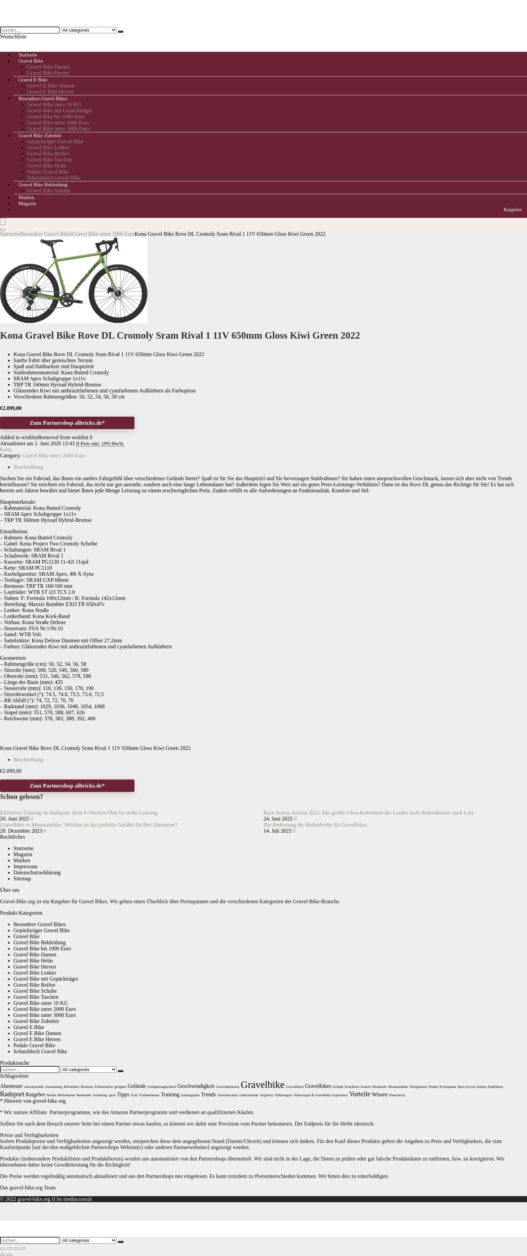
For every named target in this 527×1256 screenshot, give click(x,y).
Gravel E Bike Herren (36, 1039)
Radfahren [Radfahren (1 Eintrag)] (495, 1087)
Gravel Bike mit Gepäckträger (59, 110)
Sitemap (22, 878)
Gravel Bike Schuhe (48, 190)
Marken (21, 860)
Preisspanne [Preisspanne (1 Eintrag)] (447, 1087)
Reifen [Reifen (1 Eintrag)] (51, 1095)
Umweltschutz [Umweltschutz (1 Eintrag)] (227, 1095)
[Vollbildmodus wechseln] (9, 1249)
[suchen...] (120, 32)
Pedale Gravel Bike (48, 172)
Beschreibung (28, 759)
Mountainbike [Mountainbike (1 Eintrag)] (398, 1087)
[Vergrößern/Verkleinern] (2, 1249)
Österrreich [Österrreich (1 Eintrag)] (397, 1095)
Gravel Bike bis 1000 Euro (56, 116)
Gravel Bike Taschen (49, 159)
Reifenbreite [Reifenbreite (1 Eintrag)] (66, 1095)
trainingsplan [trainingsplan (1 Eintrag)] (190, 1095)
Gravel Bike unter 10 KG (54, 104)
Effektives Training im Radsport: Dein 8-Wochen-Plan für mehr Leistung (79, 812)
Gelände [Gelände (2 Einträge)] (137, 1086)
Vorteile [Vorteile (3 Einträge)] (359, 1094)
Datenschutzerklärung (36, 872)
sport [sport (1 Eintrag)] (112, 1095)
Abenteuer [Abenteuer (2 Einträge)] (11, 1086)
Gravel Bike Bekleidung (43, 184)
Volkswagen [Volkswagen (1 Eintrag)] (283, 1095)
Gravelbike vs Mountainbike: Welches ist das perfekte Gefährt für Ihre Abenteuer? (88, 825)
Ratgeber (513, 209)
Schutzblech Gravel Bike (40, 1051)
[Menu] (2, 221)
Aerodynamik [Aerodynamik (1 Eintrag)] (34, 1087)
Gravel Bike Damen (48, 67)
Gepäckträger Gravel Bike (55, 141)
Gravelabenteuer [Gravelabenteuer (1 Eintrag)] (227, 1087)
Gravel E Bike (32, 79)
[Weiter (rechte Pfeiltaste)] (9, 1255)
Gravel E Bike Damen (51, 85)
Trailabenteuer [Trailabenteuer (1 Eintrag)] (149, 1095)
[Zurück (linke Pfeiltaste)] (2, 1255)
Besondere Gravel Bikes (43, 98)
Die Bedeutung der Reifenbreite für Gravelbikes (315, 825)
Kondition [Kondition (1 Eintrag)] (352, 1087)
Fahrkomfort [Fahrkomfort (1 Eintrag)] (104, 1087)
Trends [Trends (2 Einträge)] (208, 1095)
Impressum (25, 866)
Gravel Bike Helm (46, 165)
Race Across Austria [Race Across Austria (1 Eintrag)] (472, 1087)
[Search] (2, 230)
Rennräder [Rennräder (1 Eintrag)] (84, 1095)
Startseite (10, 234)
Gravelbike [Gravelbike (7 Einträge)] (262, 1084)
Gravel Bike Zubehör (39, 135)
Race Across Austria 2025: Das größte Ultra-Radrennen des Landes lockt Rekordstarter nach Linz (369, 812)
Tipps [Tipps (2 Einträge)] (123, 1095)
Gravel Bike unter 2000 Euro (58, 122)
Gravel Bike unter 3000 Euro (44, 1015)
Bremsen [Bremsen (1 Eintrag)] (87, 1087)
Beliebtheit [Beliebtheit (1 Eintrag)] (71, 1087)
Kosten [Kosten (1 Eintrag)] (366, 1087)
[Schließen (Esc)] (23, 1249)
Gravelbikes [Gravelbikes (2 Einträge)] (318, 1086)
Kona (6, 449)
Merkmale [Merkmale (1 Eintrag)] (379, 1087)
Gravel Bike (30, 61)
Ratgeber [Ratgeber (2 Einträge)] (35, 1095)
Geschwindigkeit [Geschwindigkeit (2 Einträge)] (195, 1086)
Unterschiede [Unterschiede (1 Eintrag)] (248, 1095)
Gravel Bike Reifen (48, 153)
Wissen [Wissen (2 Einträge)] (380, 1095)
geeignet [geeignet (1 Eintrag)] (120, 1087)
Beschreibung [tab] (28, 467)
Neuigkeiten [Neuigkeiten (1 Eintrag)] (418, 1087)
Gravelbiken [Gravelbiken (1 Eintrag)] (295, 1087)
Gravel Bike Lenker (48, 147)
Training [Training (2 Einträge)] (170, 1095)
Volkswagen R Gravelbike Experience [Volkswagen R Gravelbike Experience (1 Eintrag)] (320, 1095)
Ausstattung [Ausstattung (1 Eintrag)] (53, 1087)
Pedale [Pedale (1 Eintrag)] (433, 1087)
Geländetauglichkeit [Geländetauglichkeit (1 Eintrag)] (161, 1087)
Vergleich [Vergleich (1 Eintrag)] (266, 1095)
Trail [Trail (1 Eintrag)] (134, 1095)
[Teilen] (16, 1249)
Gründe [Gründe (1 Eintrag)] (338, 1087)
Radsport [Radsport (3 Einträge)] (12, 1094)
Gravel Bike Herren (34, 966)
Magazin (27, 203)
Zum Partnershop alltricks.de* (67, 423)
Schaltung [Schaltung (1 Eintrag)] (100, 1095)
